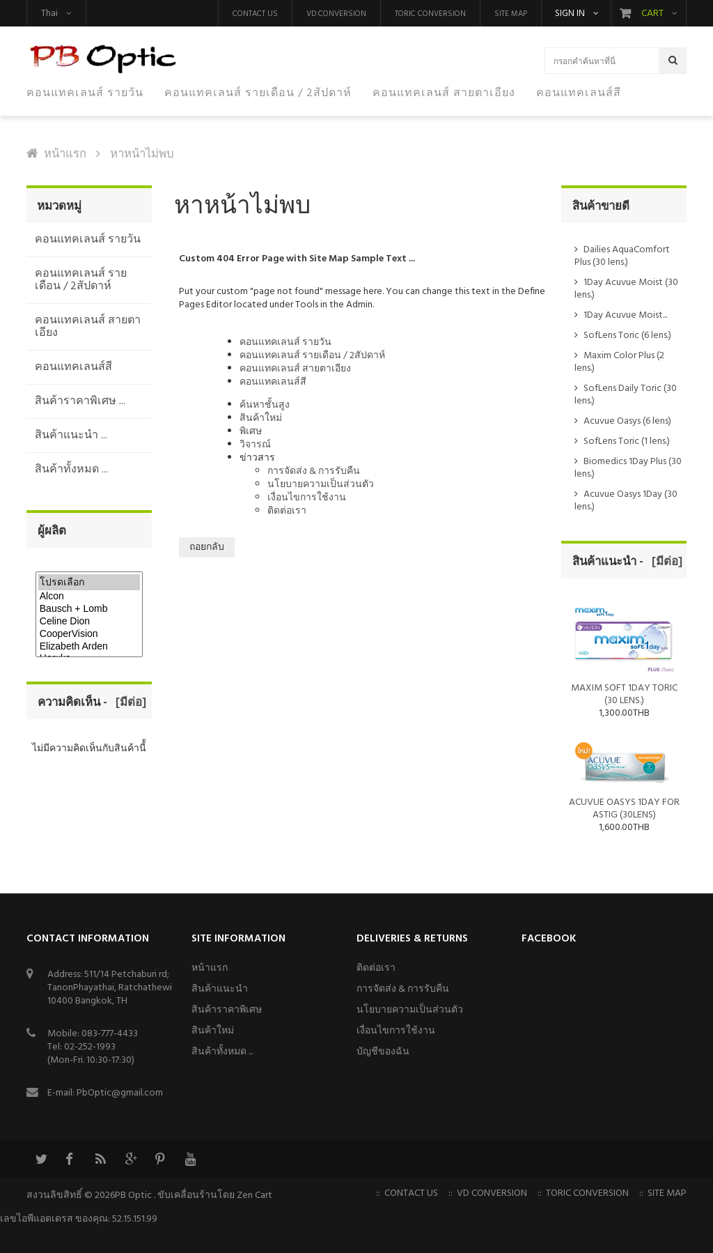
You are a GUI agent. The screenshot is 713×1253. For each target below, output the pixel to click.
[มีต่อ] (128, 702)
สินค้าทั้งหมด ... (222, 1052)
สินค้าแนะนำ (219, 989)
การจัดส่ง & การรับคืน (313, 471)
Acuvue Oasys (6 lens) (627, 421)
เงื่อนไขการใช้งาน (306, 498)
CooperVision (89, 634)
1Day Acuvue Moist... (625, 315)
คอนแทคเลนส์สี (273, 382)
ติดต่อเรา (286, 511)
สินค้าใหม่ (261, 418)
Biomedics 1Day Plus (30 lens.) (628, 468)
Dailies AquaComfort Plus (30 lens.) (622, 256)
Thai (49, 13)
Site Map (510, 14)
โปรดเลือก (89, 582)
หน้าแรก (65, 154)
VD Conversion (336, 14)
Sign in (570, 14)
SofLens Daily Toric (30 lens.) (625, 394)
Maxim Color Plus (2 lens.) (619, 362)
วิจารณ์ (255, 445)
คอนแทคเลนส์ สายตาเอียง (295, 369)
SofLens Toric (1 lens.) (626, 441)
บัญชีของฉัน (382, 1052)
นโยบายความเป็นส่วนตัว (320, 485)
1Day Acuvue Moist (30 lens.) (626, 289)
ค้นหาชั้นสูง (265, 405)
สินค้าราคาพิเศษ (226, 1010)
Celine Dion (89, 621)
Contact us (255, 14)
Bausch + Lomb (89, 609)
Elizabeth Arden (89, 646)
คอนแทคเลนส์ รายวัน (285, 343)
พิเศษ (251, 432)
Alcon (89, 596)
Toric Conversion (430, 14)
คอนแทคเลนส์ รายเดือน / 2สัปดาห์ (312, 356)
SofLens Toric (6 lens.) (627, 336)
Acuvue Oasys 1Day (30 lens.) (625, 500)
